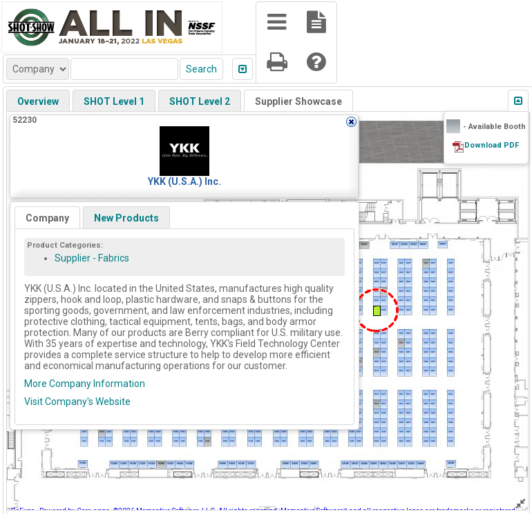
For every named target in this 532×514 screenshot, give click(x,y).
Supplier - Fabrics (92, 258)
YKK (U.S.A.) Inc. (184, 181)
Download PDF (491, 145)
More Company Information (84, 383)
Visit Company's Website (77, 401)
